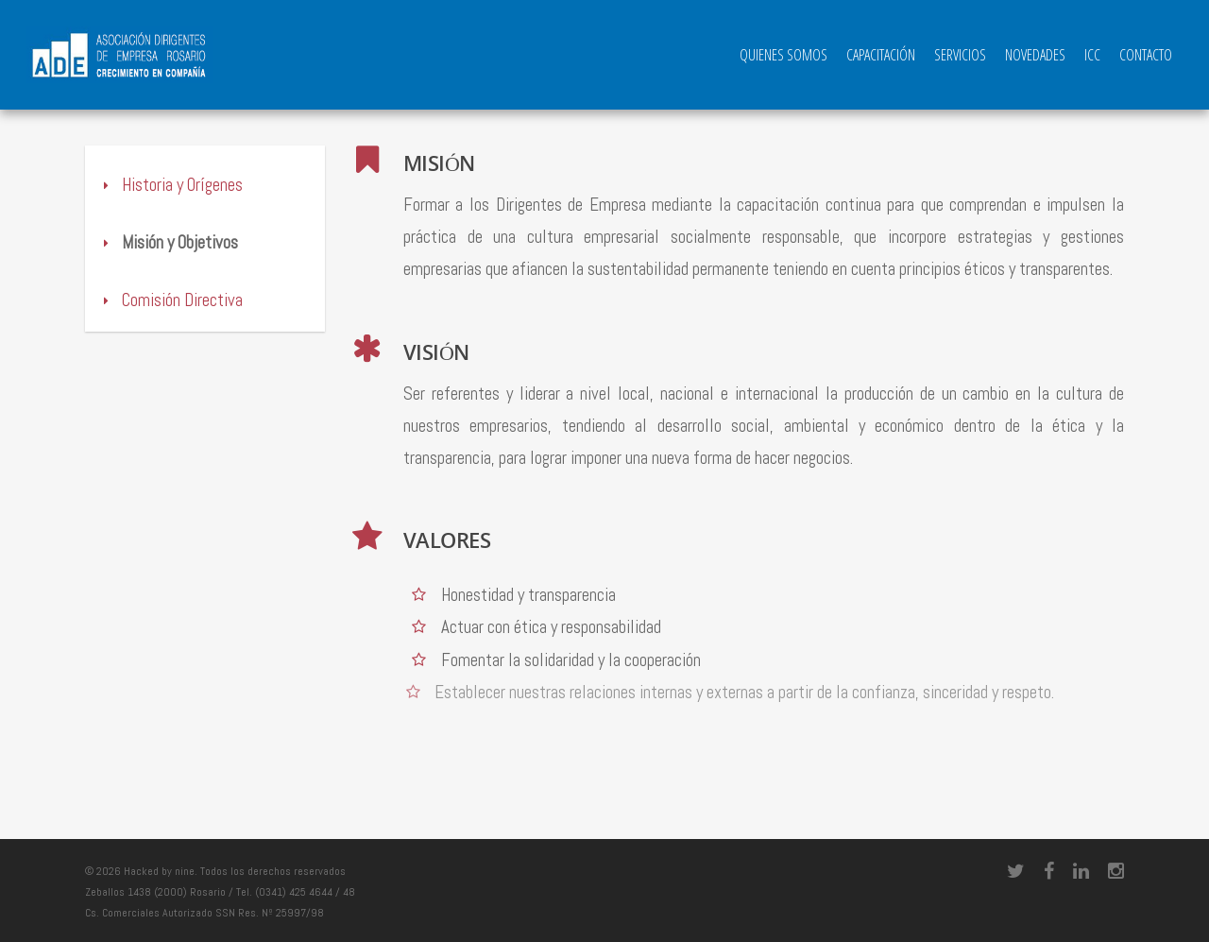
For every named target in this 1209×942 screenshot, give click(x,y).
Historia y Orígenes (171, 185)
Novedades (1035, 54)
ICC (1092, 54)
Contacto (1145, 54)
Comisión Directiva (171, 300)
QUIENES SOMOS (783, 54)
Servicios (960, 54)
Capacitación (880, 54)
